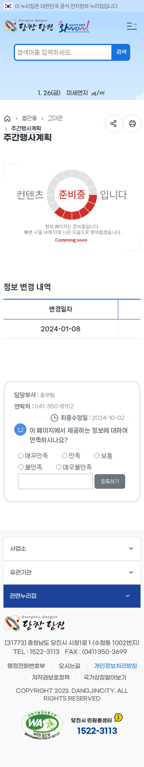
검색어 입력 (2, 6)
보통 (103, 455)
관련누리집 (69, 596)
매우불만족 (74, 467)
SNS (114, 123)
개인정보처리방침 (115, 666)
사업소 (71, 548)
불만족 (30, 467)
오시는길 (69, 666)
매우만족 (33, 455)
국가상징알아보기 (104, 677)
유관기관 (71, 572)
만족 (71, 455)
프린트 (132, 123)
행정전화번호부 (26, 666)
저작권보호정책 (51, 677)
